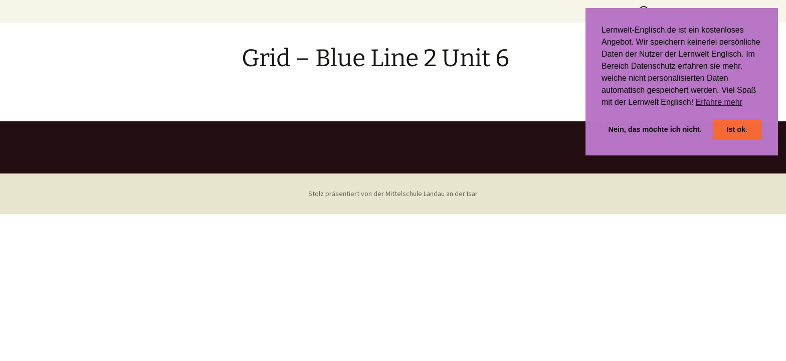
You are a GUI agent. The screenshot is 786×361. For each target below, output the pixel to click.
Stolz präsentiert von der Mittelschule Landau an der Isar (393, 193)
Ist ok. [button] (736, 129)
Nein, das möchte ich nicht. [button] (655, 129)
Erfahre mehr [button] (719, 102)
